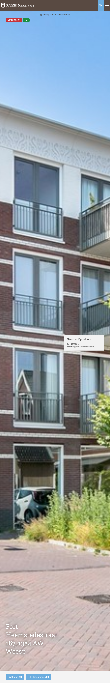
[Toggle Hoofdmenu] (107, 5)
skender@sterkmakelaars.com (80, 346)
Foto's (15, 676)
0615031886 (73, 344)
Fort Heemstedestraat (60, 14)
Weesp (46, 14)
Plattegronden (38, 676)
